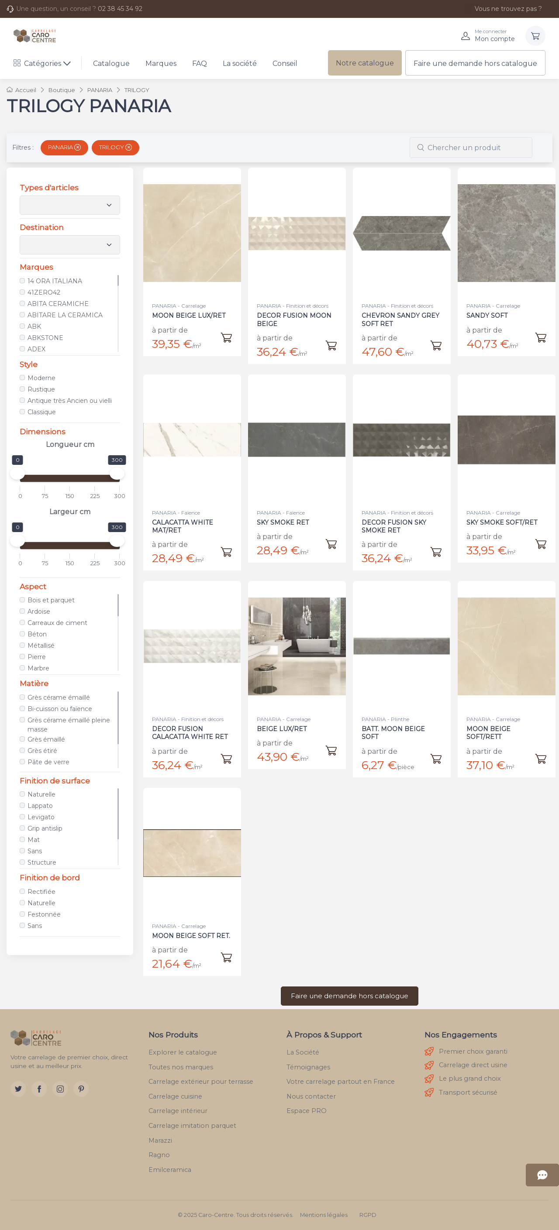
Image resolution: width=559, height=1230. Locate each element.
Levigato (41, 817)
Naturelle (41, 794)
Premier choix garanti (465, 1051)
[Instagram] (60, 1089)
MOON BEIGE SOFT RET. (191, 930)
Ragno (159, 1155)
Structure (42, 862)
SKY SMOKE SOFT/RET (502, 516)
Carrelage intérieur (177, 1111)
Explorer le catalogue (182, 1052)
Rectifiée (41, 892)
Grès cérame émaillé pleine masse (69, 724)
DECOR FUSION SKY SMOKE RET (395, 521)
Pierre (37, 657)
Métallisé (41, 645)
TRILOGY (115, 147)
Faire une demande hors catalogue (475, 63)
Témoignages (308, 1067)
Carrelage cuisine (175, 1096)
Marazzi (160, 1140)
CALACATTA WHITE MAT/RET (183, 521)
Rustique (41, 389)
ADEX (36, 349)
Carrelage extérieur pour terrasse (200, 1082)
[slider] (17, 473)
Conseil (285, 63)
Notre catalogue (365, 63)
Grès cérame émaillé (59, 697)
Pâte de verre (48, 762)
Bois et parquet (51, 600)
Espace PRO (306, 1111)
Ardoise (39, 611)
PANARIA (64, 147)
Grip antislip (45, 828)
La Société (302, 1052)
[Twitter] (18, 1089)
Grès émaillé (46, 739)
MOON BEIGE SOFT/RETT (491, 727)
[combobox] (471, 147)
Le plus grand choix (462, 1079)
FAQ (199, 63)
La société (240, 63)
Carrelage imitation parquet (192, 1126)
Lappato (40, 806)
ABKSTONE (45, 338)
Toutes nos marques (180, 1067)
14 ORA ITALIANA (55, 281)
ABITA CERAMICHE (58, 304)
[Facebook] (39, 1089)
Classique (42, 412)
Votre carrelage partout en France (340, 1082)
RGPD (367, 1215)
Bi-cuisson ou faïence (60, 709)
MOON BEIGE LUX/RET (188, 316)
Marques (160, 63)
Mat (34, 840)
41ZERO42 (44, 292)
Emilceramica (169, 1170)
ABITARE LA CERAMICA (65, 315)
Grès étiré (42, 751)
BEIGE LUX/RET (283, 723)
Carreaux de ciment (57, 623)
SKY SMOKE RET (284, 516)
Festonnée (44, 914)
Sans (35, 851)
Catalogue (111, 63)
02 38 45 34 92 (120, 9)
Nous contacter (311, 1096)
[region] (70, 313)
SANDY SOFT (486, 316)
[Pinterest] (81, 1089)
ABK (34, 326)
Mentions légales (324, 1215)
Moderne (41, 378)
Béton (37, 634)
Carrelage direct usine (465, 1065)
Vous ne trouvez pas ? (503, 9)
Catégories (37, 63)
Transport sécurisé (460, 1092)
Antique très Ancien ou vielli (70, 401)
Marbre (38, 668)
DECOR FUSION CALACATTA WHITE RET (190, 727)
